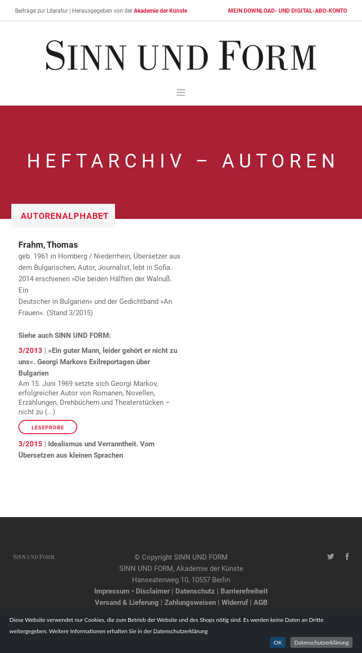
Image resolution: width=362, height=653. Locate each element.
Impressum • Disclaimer (132, 590)
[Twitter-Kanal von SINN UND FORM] (330, 556)
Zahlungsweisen (190, 602)
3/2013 (30, 350)
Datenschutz (195, 590)
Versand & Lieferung (127, 602)
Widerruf (235, 602)
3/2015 (30, 443)
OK (278, 647)
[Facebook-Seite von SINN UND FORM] (347, 556)
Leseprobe (48, 427)
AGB (261, 602)
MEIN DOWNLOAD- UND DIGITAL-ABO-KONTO (287, 10)
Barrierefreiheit (244, 590)
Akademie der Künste (160, 10)
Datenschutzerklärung (321, 647)
